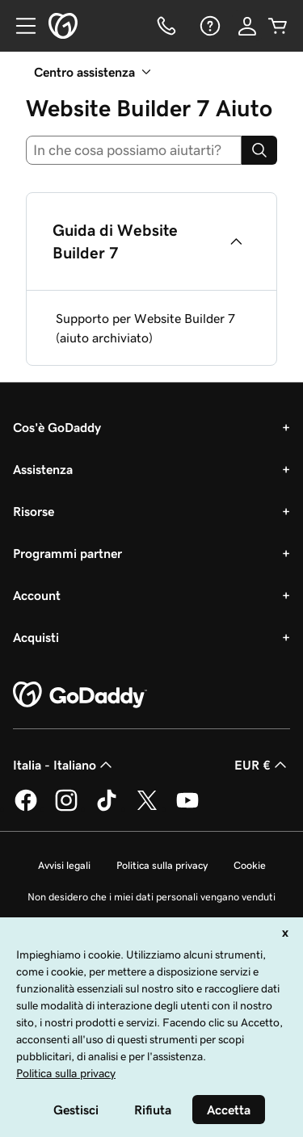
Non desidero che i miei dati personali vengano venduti (151, 897)
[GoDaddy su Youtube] (187, 808)
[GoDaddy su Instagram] (66, 808)
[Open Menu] (19, 25)
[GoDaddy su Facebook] (26, 808)
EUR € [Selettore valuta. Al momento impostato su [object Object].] (262, 764)
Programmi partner (67, 553)
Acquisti (36, 637)
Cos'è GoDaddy (57, 427)
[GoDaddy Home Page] (80, 695)
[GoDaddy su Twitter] (147, 808)
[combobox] (133, 150)
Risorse (33, 511)
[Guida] (208, 25)
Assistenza (43, 469)
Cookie (250, 865)
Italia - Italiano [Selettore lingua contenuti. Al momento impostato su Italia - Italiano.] (64, 764)
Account (37, 595)
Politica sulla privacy (162, 865)
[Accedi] (247, 25)
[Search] (259, 150)
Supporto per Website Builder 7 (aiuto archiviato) (145, 328)
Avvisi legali (64, 865)
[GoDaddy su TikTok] (107, 808)
